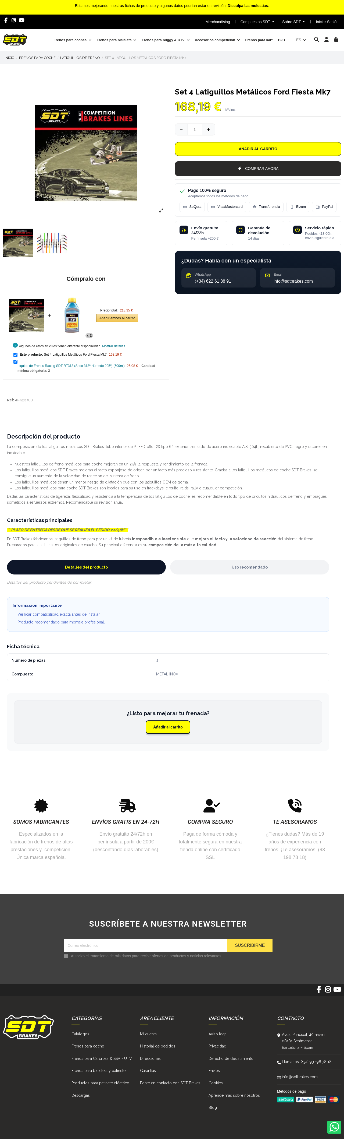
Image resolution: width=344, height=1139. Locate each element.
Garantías (148, 1070)
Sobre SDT (293, 21)
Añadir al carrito (258, 149)
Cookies (216, 1083)
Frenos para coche (87, 1046)
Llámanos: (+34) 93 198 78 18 (307, 1062)
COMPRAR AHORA (258, 168)
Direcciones (150, 1058)
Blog (213, 1107)
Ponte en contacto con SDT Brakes (170, 1083)
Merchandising (218, 22)
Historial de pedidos (157, 1046)
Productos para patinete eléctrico (100, 1083)
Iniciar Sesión (327, 22)
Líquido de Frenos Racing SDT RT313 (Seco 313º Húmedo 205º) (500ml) (71, 366)
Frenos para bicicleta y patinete (98, 1070)
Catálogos (80, 1034)
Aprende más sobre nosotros (234, 1095)
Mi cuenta (148, 1034)
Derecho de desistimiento (231, 1058)
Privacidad (217, 1046)
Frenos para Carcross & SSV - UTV (101, 1058)
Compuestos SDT (258, 21)
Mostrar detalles (113, 346)
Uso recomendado (250, 567)
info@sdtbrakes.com (300, 1077)
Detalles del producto (86, 567)
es (301, 40)
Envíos (214, 1070)
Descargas (80, 1095)
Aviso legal (218, 1034)
